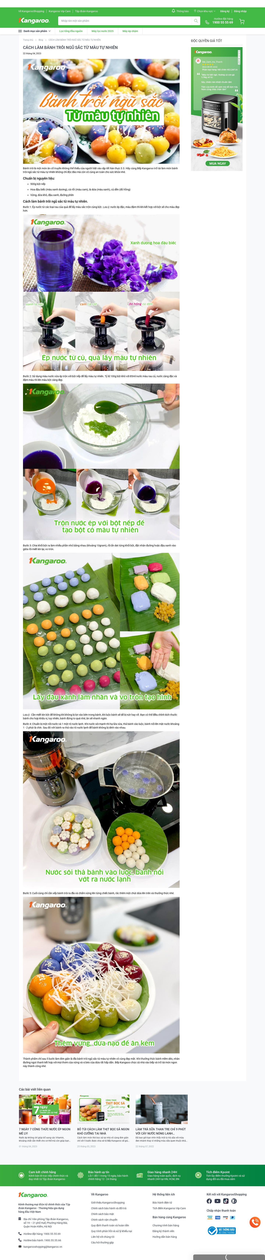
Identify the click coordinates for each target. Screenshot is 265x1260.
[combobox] (129, 20)
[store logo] (34, 21)
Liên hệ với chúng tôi (102, 1236)
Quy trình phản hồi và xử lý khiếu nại (111, 1231)
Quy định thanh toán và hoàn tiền (110, 1225)
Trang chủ (28, 40)
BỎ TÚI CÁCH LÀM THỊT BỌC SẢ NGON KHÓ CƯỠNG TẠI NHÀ (103, 1131)
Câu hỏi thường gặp (102, 1242)
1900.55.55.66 (52, 1240)
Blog (41, 40)
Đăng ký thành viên (163, 1231)
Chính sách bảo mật (102, 1214)
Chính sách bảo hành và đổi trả (108, 1208)
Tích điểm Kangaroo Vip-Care (169, 1208)
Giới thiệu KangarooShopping (108, 1202)
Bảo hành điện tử (162, 1202)
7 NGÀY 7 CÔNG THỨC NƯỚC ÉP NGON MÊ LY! (44, 1131)
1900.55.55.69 (52, 1233)
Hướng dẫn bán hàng (165, 1236)
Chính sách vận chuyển (104, 1219)
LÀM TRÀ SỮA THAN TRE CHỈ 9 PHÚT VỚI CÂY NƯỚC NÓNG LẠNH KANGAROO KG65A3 (161, 1131)
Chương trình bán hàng (166, 1225)
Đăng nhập (240, 11)
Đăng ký (224, 11)
